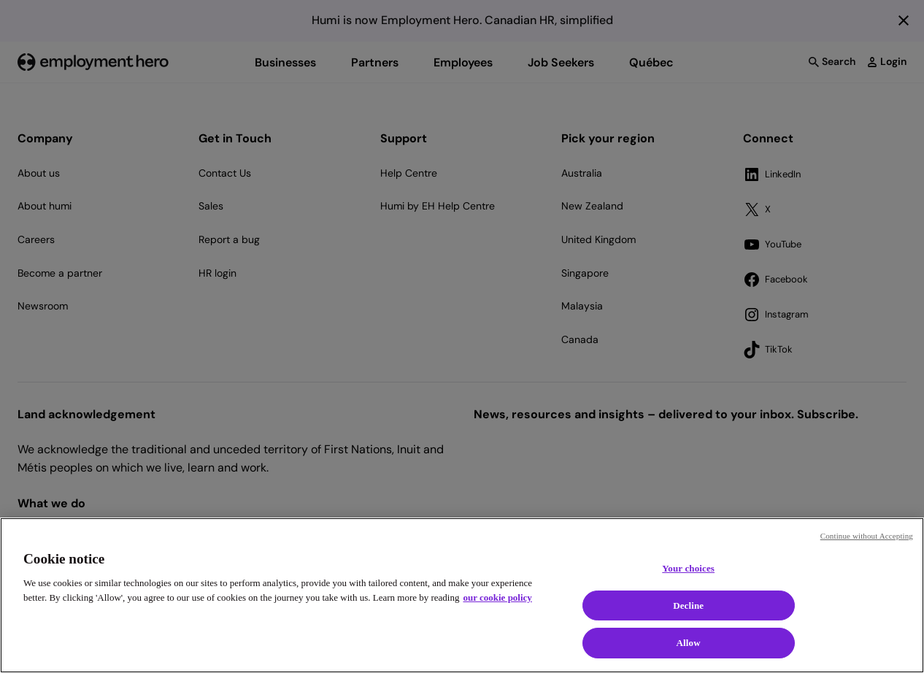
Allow (689, 642)
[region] (462, 595)
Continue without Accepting (866, 535)
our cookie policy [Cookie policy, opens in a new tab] (497, 597)
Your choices (688, 568)
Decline (688, 605)
